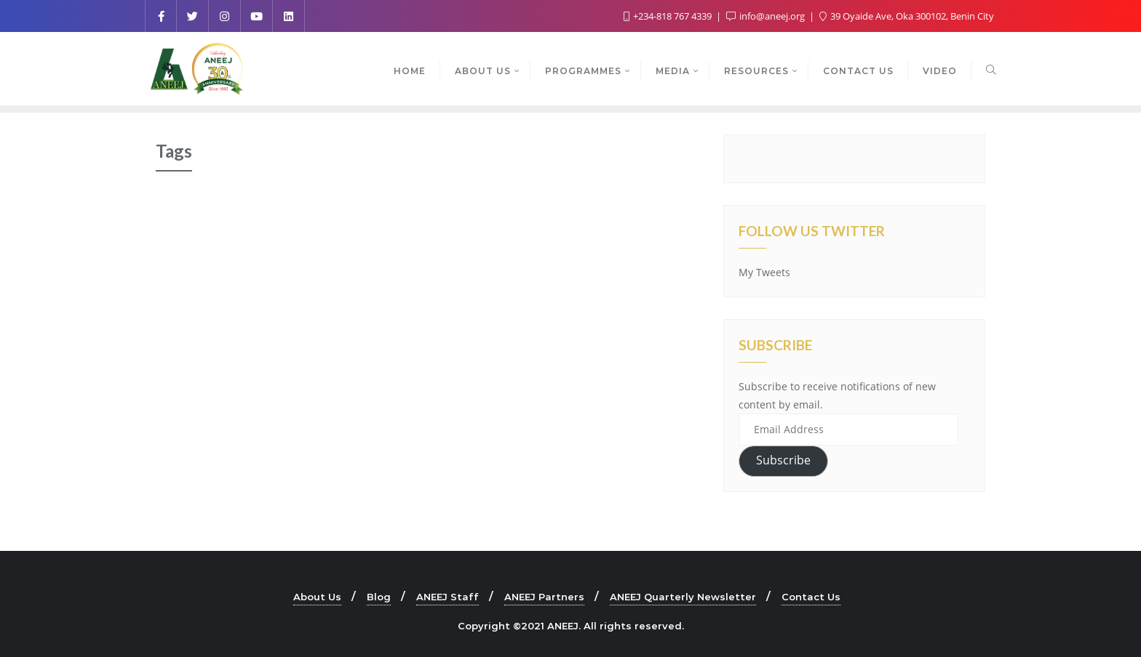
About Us (317, 596)
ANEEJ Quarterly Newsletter (683, 596)
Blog (379, 596)
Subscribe (783, 460)
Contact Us (811, 596)
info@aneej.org (766, 16)
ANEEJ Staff (447, 596)
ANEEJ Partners (544, 596)
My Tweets (764, 272)
